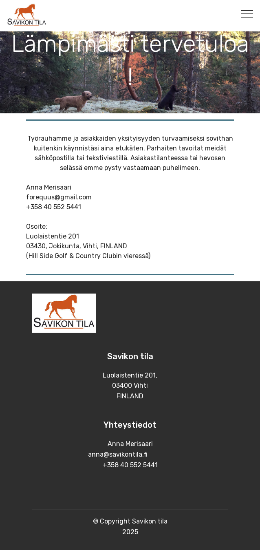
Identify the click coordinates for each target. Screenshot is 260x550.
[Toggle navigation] (247, 13)
